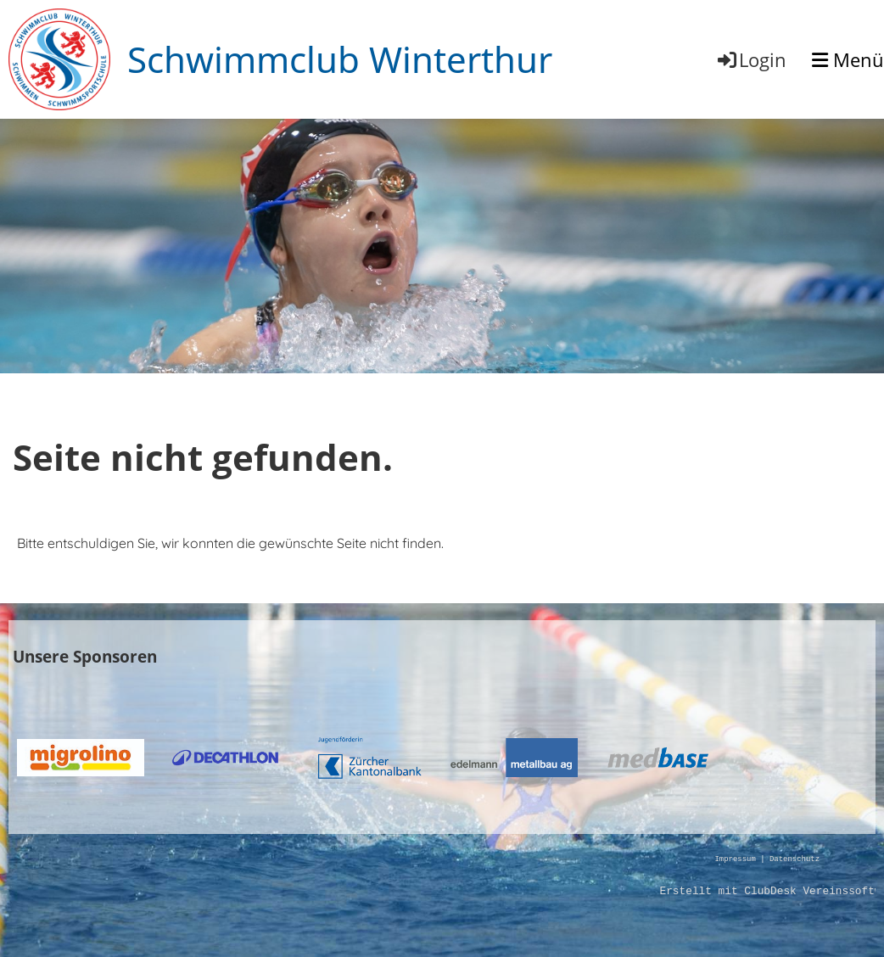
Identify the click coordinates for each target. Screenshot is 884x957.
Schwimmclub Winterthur (339, 59)
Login (750, 59)
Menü (848, 59)
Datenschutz (794, 859)
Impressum (734, 859)
